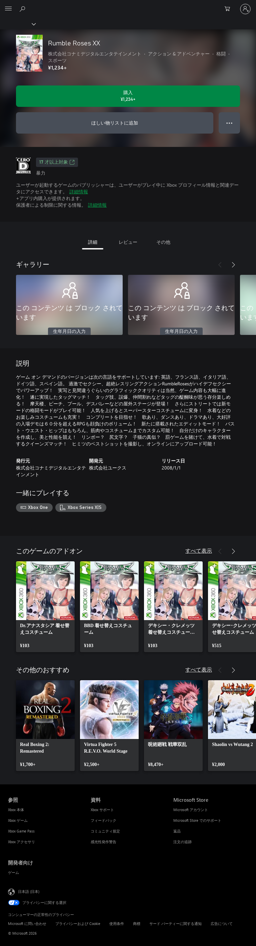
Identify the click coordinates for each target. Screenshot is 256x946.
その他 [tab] (163, 242)
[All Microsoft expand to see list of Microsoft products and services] (8, 9)
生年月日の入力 (69, 331)
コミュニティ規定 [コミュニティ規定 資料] (105, 831)
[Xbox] (17, 23)
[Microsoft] (127, 5)
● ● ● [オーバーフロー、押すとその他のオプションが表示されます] (229, 123)
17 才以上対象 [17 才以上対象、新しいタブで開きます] (57, 162)
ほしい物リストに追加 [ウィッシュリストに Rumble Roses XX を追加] (114, 123)
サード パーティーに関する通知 (175, 923)
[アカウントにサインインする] (245, 9)
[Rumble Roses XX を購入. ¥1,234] (128, 96)
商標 (136, 923)
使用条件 (116, 923)
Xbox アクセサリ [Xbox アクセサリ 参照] (21, 841)
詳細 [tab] (92, 242)
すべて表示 (198, 550)
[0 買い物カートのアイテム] (229, 9)
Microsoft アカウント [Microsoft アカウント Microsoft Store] (190, 809)
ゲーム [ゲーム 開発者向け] (13, 872)
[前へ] (220, 264)
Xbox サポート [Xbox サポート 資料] (102, 809)
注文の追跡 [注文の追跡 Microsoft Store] (182, 841)
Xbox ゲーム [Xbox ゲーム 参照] (18, 820)
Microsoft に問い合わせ (27, 923)
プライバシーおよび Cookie (77, 923)
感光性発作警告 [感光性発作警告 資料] (103, 841)
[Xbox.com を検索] (23, 8)
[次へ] (233, 264)
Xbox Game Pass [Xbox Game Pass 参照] (21, 831)
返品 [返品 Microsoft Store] (177, 831)
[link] (45, 606)
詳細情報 (78, 191)
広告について (222, 923)
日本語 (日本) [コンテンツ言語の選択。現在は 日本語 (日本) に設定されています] (28, 891)
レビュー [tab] (128, 242)
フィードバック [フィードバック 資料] (103, 820)
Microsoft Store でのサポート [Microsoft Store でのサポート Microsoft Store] (197, 820)
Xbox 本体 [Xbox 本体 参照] (16, 809)
